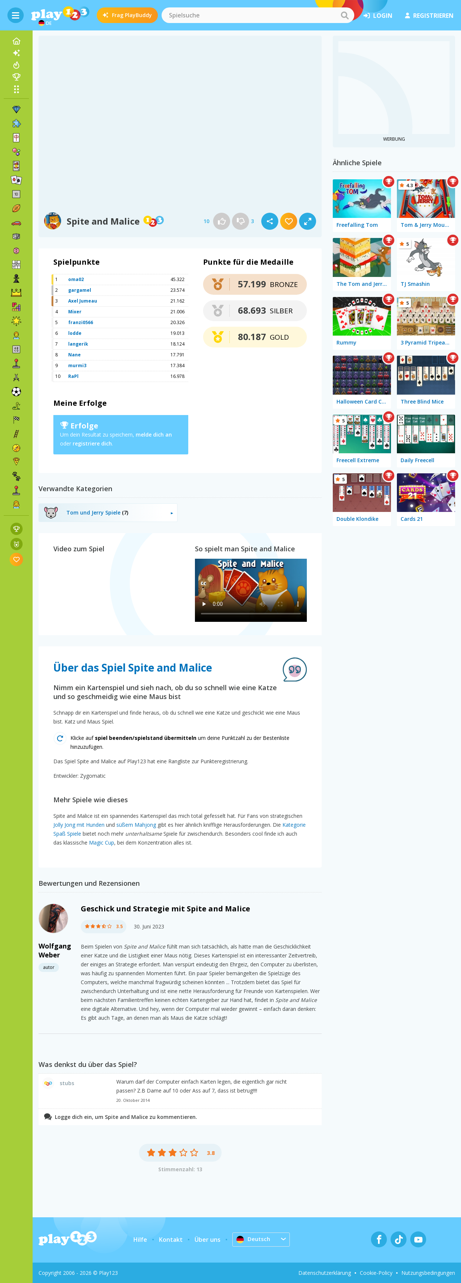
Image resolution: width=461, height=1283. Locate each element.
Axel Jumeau (82, 301)
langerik (78, 344)
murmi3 (77, 365)
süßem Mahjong (136, 824)
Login (378, 16)
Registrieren (429, 16)
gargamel (79, 290)
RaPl (73, 376)
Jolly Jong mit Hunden (79, 824)
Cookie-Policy (376, 1272)
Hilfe (140, 1239)
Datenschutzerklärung (324, 1272)
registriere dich (92, 443)
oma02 (76, 279)
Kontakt (171, 1239)
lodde (75, 333)
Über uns (207, 1239)
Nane (74, 355)
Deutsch (254, 1239)
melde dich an (154, 434)
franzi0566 (80, 322)
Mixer (75, 311)
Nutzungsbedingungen (428, 1272)
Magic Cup (101, 842)
